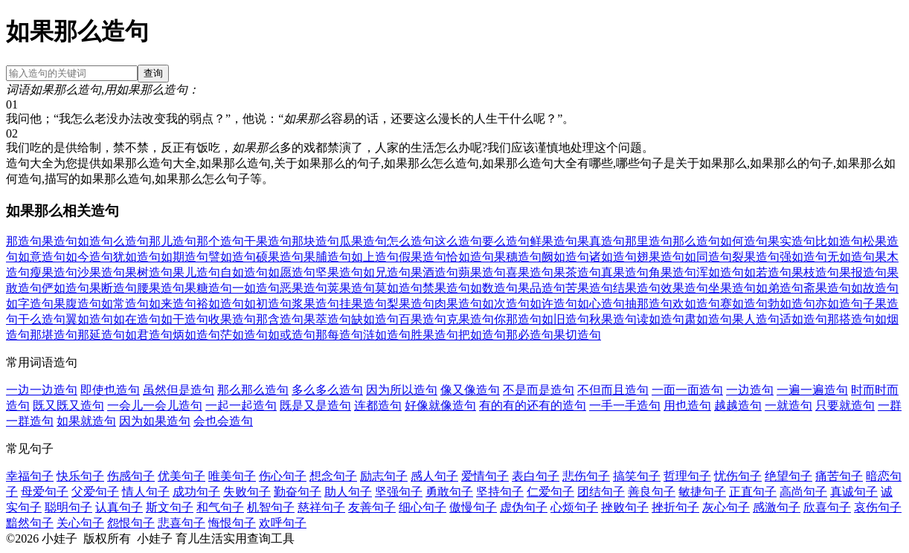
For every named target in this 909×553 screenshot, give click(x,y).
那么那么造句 (253, 390)
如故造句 (875, 288)
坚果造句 (339, 272)
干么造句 (41, 319)
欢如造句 (696, 303)
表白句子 (535, 476)
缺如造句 (375, 319)
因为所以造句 (401, 390)
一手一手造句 (625, 405)
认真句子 (119, 507)
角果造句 (672, 272)
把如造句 (482, 335)
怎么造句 (410, 241)
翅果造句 (660, 256)
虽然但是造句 (178, 390)
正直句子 (753, 491)
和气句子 (220, 507)
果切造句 (577, 335)
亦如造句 (839, 303)
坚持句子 (500, 491)
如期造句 (184, 256)
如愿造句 (291, 272)
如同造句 (708, 256)
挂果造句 (363, 303)
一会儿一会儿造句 (154, 405)
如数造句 (494, 288)
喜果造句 (529, 272)
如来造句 (172, 303)
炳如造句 (196, 335)
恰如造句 (470, 256)
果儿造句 (196, 272)
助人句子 (348, 491)
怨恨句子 (131, 523)
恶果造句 (303, 288)
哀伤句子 (878, 507)
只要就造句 (845, 405)
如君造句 (149, 335)
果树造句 (149, 272)
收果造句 (232, 319)
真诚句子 (854, 491)
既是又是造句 (315, 405)
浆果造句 (315, 303)
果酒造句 (434, 272)
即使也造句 (110, 390)
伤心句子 (282, 476)
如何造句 (744, 241)
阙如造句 (565, 256)
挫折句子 (675, 507)
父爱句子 (95, 491)
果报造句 (863, 272)
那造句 (24, 241)
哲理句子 (687, 476)
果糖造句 (208, 288)
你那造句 (518, 319)
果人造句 (756, 319)
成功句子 (196, 491)
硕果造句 (279, 256)
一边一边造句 (41, 390)
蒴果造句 (482, 272)
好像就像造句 (440, 405)
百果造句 (422, 319)
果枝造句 (815, 272)
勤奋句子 (297, 491)
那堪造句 (53, 335)
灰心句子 (726, 507)
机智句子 (271, 507)
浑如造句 (720, 272)
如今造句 (89, 256)
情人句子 (146, 491)
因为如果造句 (154, 421)
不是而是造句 (538, 390)
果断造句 (113, 288)
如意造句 (41, 256)
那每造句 (339, 335)
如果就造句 (86, 421)
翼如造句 (89, 319)
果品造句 (541, 288)
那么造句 (696, 241)
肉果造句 (458, 303)
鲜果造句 (553, 241)
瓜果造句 (363, 241)
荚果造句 (351, 288)
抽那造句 (648, 303)
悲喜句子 (181, 523)
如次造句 (506, 303)
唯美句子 (232, 476)
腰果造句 (160, 288)
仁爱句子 (550, 491)
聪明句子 (68, 507)
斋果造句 (827, 288)
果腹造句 (77, 303)
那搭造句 (851, 319)
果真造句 (601, 241)
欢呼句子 (282, 523)
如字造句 (30, 303)
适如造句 (803, 319)
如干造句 (184, 319)
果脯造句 (327, 256)
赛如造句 (744, 303)
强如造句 (803, 256)
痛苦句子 (839, 476)
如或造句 (291, 335)
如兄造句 (387, 272)
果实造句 (791, 241)
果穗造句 (518, 256)
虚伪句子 (523, 507)
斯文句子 (169, 507)
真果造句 (625, 272)
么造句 (131, 241)
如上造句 (375, 256)
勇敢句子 (449, 491)
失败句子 (247, 491)
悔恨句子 (232, 523)
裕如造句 (220, 303)
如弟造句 (779, 288)
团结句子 (601, 491)
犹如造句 (137, 256)
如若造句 (767, 272)
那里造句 (648, 241)
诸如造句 (613, 256)
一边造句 (750, 390)
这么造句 (458, 241)
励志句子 (384, 476)
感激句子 (776, 507)
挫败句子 (625, 507)
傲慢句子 (473, 507)
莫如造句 (399, 288)
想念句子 (333, 476)
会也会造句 (223, 421)
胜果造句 (434, 335)
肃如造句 (708, 319)
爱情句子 (485, 476)
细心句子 (422, 507)
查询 (153, 73)
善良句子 (651, 491)
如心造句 (601, 303)
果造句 (59, 241)
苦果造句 (589, 288)
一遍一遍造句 (812, 390)
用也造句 (687, 405)
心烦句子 (574, 507)
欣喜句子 (827, 507)
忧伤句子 (738, 476)
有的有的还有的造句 (532, 405)
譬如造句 (232, 256)
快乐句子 (80, 476)
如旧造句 (565, 319)
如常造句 (125, 303)
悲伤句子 (586, 476)
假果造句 (422, 256)
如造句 (95, 241)
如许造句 (553, 303)
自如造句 (244, 272)
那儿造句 (172, 241)
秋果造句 (613, 319)
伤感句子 (131, 476)
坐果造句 (732, 288)
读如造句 (660, 319)
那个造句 (220, 241)
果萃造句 (327, 319)
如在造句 (137, 319)
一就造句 (788, 405)
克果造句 (470, 319)
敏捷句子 (702, 491)
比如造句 (839, 241)
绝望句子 (788, 476)
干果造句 (268, 241)
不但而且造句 (613, 390)
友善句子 (372, 507)
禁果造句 (446, 288)
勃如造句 (791, 303)
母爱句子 (44, 491)
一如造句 (256, 288)
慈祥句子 (321, 507)
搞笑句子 (637, 476)
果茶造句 (577, 272)
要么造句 (506, 241)
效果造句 (684, 288)
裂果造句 (756, 256)
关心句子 (80, 523)
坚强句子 (399, 491)
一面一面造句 (687, 390)
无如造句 (851, 256)
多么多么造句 (327, 390)
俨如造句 (65, 288)
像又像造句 (470, 390)
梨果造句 (410, 303)
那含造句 (279, 319)
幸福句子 (30, 476)
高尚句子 (803, 491)
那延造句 (101, 335)
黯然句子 (30, 523)
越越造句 (738, 405)
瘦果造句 (53, 272)
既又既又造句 (68, 405)
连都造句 (378, 405)
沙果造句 (101, 272)
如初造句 (268, 303)
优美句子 (181, 476)
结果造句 (637, 288)
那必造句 (529, 335)
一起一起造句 (241, 405)
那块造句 (315, 241)
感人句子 (434, 476)
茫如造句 (244, 335)
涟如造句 (387, 335)
